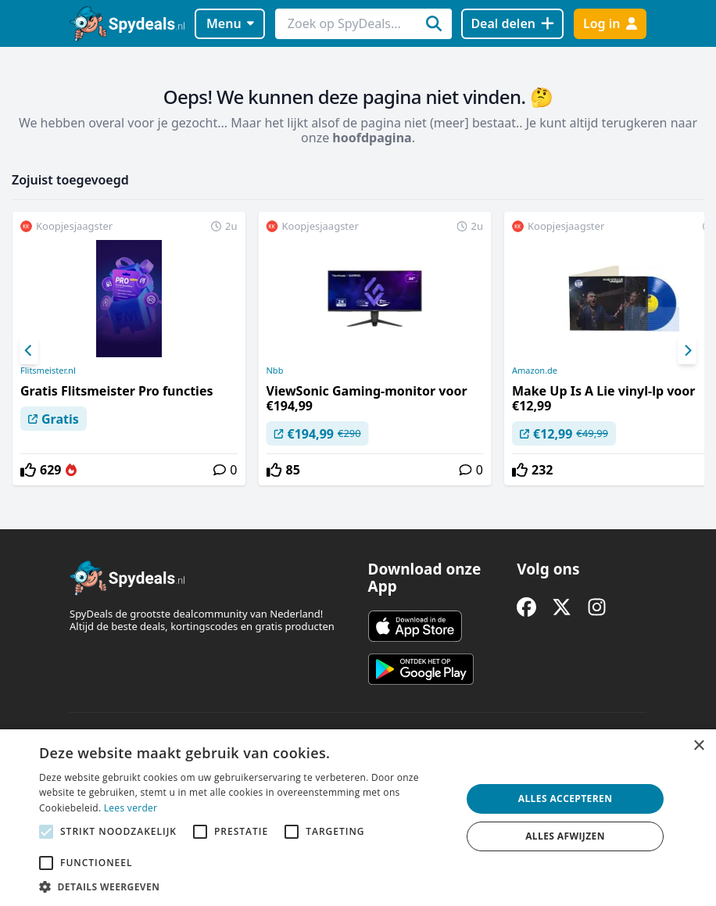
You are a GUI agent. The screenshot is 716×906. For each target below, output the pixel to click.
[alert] (358, 817)
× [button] (698, 746)
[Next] (687, 351)
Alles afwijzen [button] (565, 836)
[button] (244, 886)
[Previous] (29, 351)
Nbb (275, 370)
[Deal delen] (512, 24)
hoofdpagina (371, 137)
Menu (230, 23)
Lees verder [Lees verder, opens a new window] (131, 808)
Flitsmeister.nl (48, 370)
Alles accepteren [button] (565, 798)
